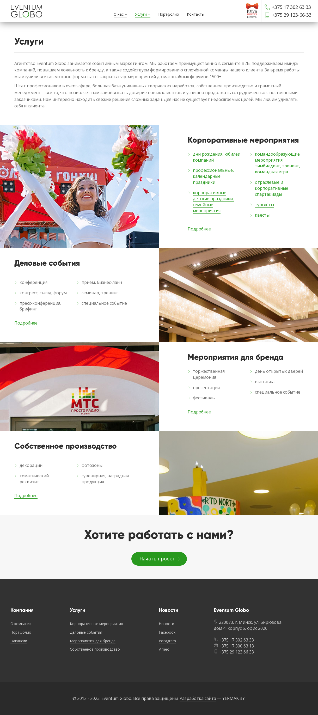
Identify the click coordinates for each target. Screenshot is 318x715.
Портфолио (168, 14)
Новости (166, 623)
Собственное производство (95, 649)
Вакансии (18, 640)
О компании (21, 623)
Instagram (167, 640)
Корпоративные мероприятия (96, 623)
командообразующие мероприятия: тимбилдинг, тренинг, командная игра (277, 163)
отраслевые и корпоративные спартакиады (271, 188)
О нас (119, 14)
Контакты (195, 14)
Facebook (167, 632)
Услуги (141, 14)
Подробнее (199, 229)
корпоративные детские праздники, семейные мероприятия (213, 201)
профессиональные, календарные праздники (213, 176)
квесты (262, 215)
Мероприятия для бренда (92, 640)
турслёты (264, 204)
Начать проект (159, 558)
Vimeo (164, 649)
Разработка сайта (198, 698)
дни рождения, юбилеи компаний (216, 157)
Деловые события (86, 632)
